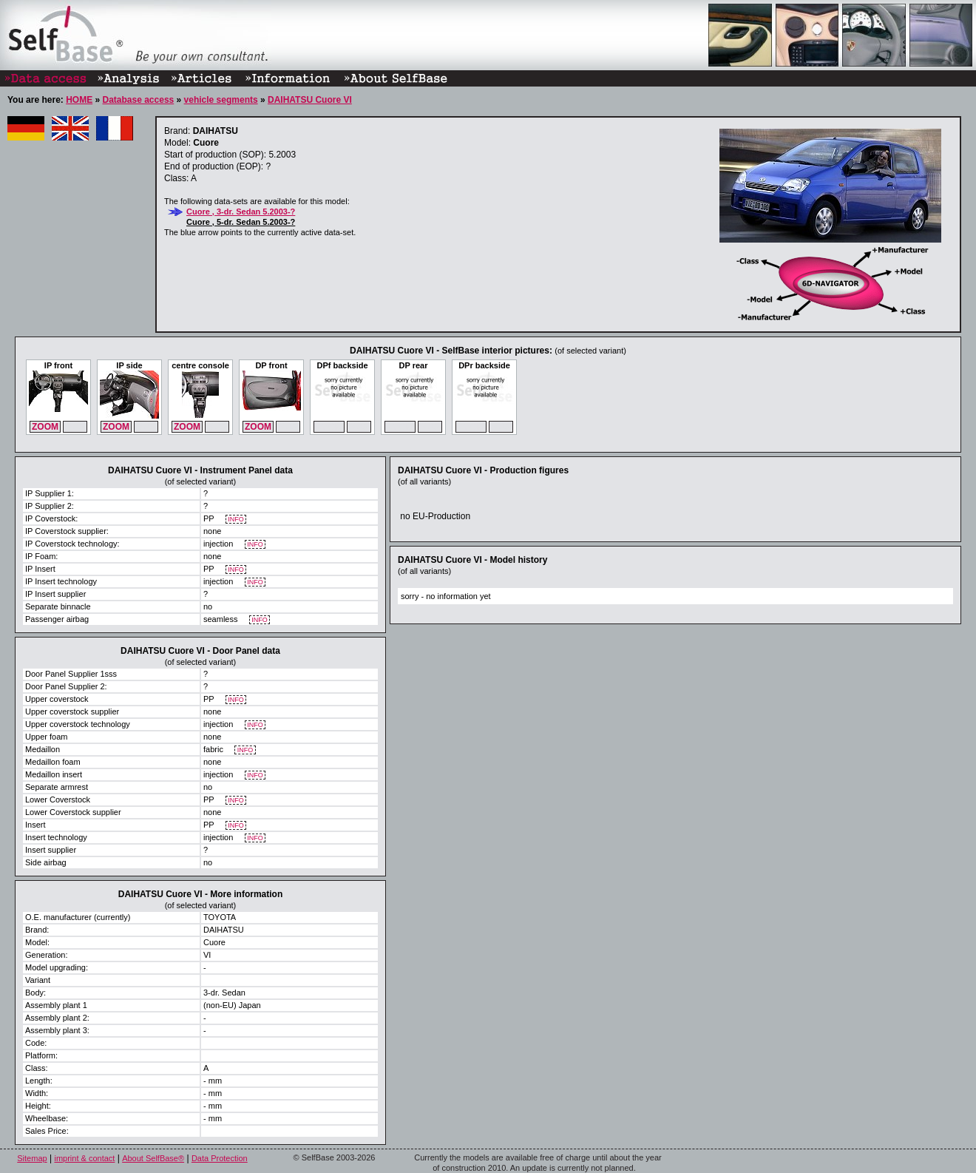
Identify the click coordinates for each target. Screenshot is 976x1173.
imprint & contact (84, 1158)
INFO (236, 519)
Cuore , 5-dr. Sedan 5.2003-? (240, 221)
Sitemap (32, 1158)
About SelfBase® (153, 1158)
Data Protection (220, 1158)
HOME (79, 100)
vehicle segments (221, 100)
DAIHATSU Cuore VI (310, 100)
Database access (138, 100)
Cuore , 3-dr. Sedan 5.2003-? (240, 211)
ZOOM (45, 427)
